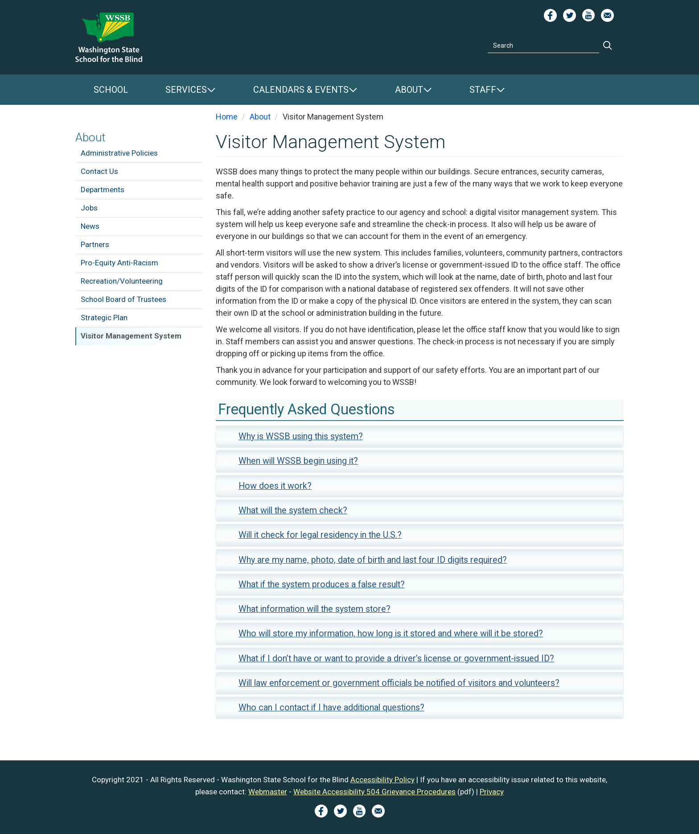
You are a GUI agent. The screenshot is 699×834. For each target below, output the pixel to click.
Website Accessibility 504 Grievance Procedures (374, 791)
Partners (95, 244)
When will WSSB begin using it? (289, 464)
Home (227, 116)
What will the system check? (284, 513)
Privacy (492, 791)
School (111, 89)
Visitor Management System (131, 335)
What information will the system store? (306, 612)
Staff (482, 89)
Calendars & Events (301, 89)
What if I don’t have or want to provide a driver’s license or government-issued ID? (387, 661)
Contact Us (99, 171)
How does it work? (266, 489)
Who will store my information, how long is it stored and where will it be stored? (382, 636)
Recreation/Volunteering (122, 281)
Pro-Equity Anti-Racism (119, 262)
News (90, 226)
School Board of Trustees (123, 299)
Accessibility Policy (382, 779)
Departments (102, 189)
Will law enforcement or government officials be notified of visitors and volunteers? (390, 686)
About (409, 89)
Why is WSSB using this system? (292, 439)
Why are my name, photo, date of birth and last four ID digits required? (364, 563)
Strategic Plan (104, 317)
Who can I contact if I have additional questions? (322, 710)
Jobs (89, 207)
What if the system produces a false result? (313, 587)
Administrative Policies (119, 153)
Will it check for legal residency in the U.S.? (311, 538)
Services (186, 89)
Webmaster (267, 791)
